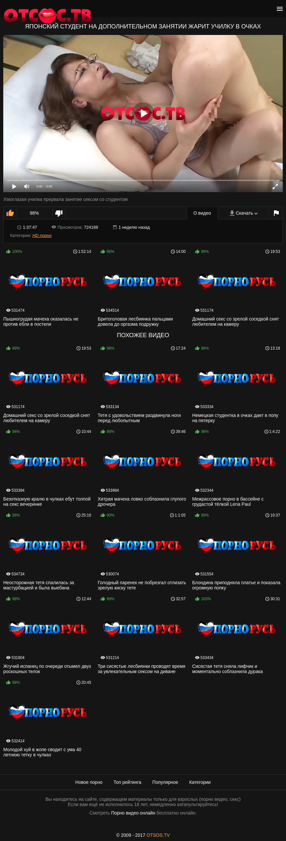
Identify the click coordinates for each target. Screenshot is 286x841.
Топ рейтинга (128, 782)
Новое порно (88, 782)
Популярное (165, 782)
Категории (200, 782)
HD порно (41, 235)
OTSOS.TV (158, 835)
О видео (202, 213)
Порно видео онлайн (133, 813)
